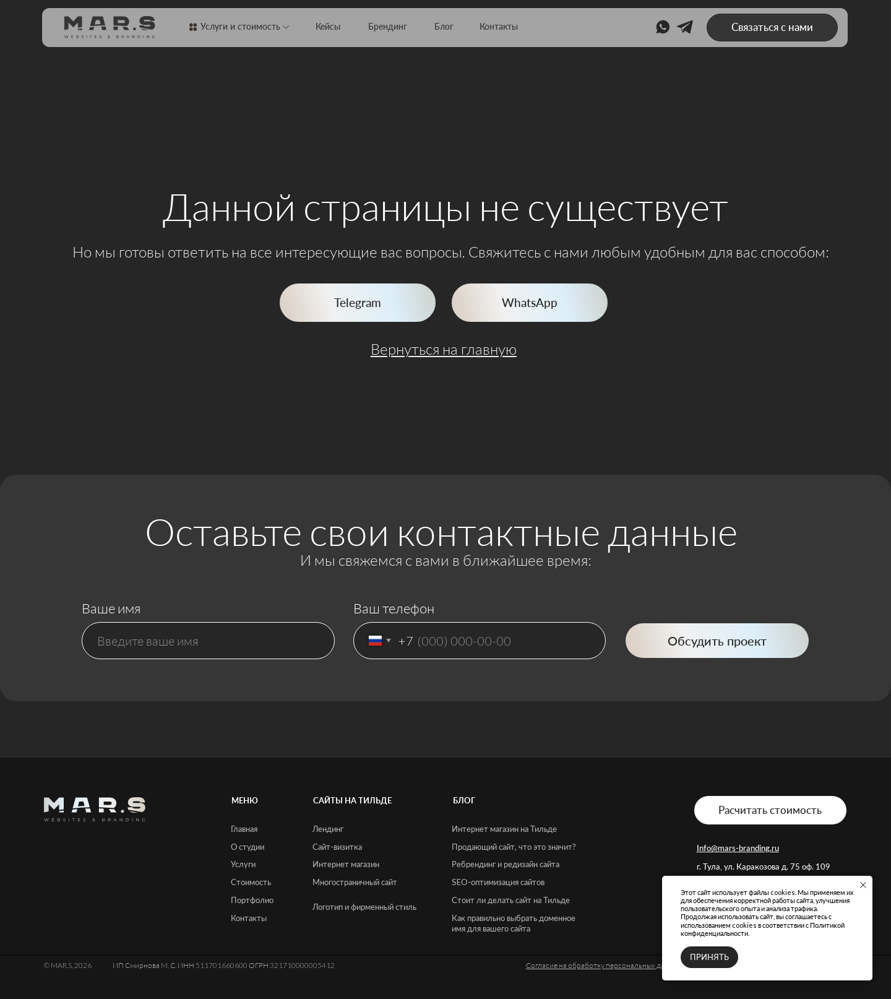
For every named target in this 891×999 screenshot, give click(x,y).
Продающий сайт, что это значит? (514, 847)
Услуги (243, 864)
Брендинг (387, 26)
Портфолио (252, 900)
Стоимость (251, 882)
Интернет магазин (345, 864)
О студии (247, 847)
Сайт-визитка (337, 847)
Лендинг (327, 829)
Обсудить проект (717, 640)
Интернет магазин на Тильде (504, 829)
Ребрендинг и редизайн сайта (505, 864)
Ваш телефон (393, 608)
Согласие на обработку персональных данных (604, 965)
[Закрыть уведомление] (863, 885)
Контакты (499, 26)
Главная (244, 829)
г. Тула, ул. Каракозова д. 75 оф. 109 (763, 866)
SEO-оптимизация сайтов (498, 882)
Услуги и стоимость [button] (240, 26)
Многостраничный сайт (354, 882)
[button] (772, 28)
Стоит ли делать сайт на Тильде (511, 900)
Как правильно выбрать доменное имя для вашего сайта (513, 923)
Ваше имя (111, 608)
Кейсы (328, 26)
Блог (444, 26)
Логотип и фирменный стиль (364, 907)
